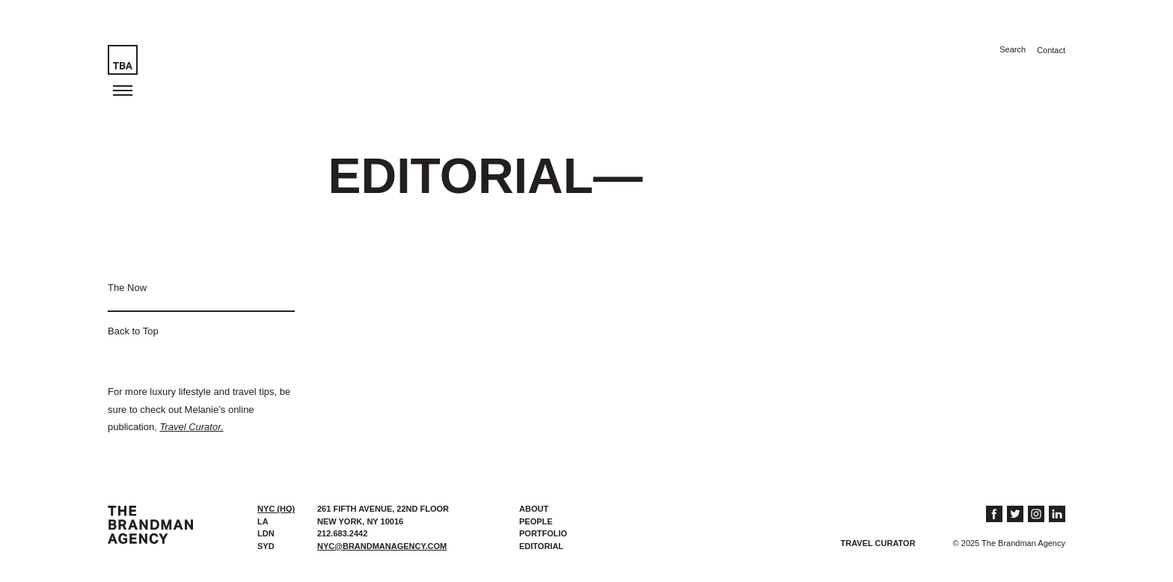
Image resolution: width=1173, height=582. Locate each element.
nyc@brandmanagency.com (382, 546)
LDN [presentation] (266, 533)
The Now (127, 287)
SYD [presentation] (266, 546)
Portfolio (543, 533)
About (533, 508)
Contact (1051, 50)
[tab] (279, 509)
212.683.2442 (342, 533)
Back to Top (133, 331)
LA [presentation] (263, 521)
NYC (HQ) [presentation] (276, 508)
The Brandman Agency (150, 525)
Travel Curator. (191, 426)
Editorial (541, 546)
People (536, 521)
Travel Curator (878, 543)
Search (1012, 49)
